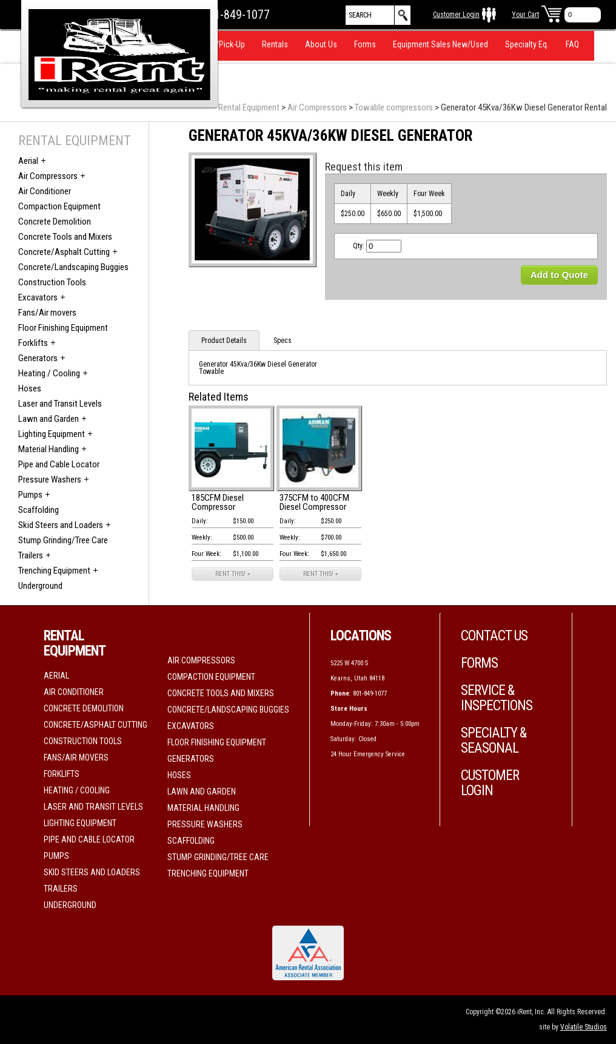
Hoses (29, 388)
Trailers (30, 555)
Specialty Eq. (527, 44)
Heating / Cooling (49, 373)
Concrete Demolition (54, 221)
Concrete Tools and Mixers (65, 236)
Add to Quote (559, 274)
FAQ (572, 44)
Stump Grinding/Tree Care (63, 540)
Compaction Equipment (59, 206)
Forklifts (33, 342)
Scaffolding (38, 509)
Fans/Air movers (47, 312)
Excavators (38, 297)
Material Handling (48, 449)
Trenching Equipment (54, 570)
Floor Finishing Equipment (63, 327)
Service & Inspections (496, 698)
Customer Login (456, 14)
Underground (40, 585)
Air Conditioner (44, 191)
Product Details (224, 340)
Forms (365, 44)
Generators (38, 358)
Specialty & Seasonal (493, 740)
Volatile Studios (583, 1027)
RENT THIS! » (232, 574)
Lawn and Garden (48, 418)
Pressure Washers (49, 479)
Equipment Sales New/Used (440, 44)
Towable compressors (394, 107)
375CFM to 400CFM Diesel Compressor (314, 502)
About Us (321, 44)
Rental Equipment (249, 107)
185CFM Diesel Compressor (218, 502)
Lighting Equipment (51, 434)
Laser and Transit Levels (60, 403)
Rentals (275, 44)
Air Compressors (317, 107)
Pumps (30, 494)
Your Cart (525, 14)
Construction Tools (52, 282)
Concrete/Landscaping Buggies (73, 267)
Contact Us (494, 636)
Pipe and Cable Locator (58, 464)
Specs (282, 340)
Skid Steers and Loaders (60, 525)
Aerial (28, 160)
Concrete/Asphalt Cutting (64, 251)
